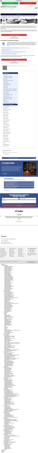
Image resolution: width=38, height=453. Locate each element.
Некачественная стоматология (9, 416)
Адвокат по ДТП (7, 337)
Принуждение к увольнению (9, 380)
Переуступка (6, 366)
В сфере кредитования (8, 322)
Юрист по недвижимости (3, 251)
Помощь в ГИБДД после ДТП (7, 84)
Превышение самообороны (9, 324)
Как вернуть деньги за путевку (9, 292)
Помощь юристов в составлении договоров (11, 393)
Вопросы (3, 451)
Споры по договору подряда (9, 391)
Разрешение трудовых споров (9, 384)
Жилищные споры (5, 112)
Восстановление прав (8, 287)
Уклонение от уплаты (8, 271)
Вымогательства (7, 329)
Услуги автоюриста (2, 249)
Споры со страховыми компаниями (7, 94)
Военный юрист (20, 251)
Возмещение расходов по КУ (9, 363)
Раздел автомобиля (7, 281)
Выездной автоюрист (6, 101)
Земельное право (5, 118)
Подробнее (5, 173)
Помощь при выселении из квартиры (10, 359)
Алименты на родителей (8, 276)
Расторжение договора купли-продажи (10, 395)
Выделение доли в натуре (8, 399)
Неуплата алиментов (8, 273)
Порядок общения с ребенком (9, 278)
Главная (3, 5)
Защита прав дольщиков (8, 369)
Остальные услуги (5, 443)
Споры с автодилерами (8, 351)
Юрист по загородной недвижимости (10, 355)
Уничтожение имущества (8, 316)
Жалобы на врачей (7, 300)
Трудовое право (5, 115)
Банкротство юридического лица (9, 426)
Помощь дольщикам (20, 249)
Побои (5, 328)
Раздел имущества (7, 283)
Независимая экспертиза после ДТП (8, 80)
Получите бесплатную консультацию (14, 59)
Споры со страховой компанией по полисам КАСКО (10, 90)
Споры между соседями (8, 398)
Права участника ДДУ (8, 368)
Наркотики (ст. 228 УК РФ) (8, 319)
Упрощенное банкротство (8, 428)
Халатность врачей (7, 331)
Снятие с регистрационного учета (9, 352)
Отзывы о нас (4, 450)
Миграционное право (6, 133)
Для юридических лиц (6, 144)
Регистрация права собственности (10, 356)
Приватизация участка (8, 401)
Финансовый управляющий (9, 429)
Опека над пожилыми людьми (9, 439)
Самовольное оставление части (9, 425)
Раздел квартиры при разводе (9, 280)
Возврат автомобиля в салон (9, 306)
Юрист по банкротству (6, 124)
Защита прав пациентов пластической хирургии (12, 303)
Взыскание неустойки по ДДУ (9, 375)
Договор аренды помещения (9, 392)
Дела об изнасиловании (8, 318)
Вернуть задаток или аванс (9, 309)
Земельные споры (7, 400)
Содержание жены (7, 272)
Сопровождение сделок (8, 431)
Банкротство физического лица (9, 427)
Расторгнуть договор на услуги (9, 302)
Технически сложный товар (9, 305)
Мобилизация (7, 423)
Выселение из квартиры (8, 354)
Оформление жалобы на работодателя (10, 385)
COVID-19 (1, 257)
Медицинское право (6, 121)
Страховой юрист (5, 127)
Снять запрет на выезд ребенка (9, 277)
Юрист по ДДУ (7, 374)
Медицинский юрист (8, 298)
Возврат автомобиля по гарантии (9, 347)
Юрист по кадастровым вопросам (10, 403)
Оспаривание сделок (8, 432)
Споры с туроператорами (8, 293)
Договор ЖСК (7, 377)
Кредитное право (5, 135)
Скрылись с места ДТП (6, 83)
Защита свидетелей (7, 325)
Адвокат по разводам (8, 269)
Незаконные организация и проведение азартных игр (12, 330)
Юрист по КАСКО (5, 87)
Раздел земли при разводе (8, 279)
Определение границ (8, 402)
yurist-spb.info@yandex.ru (32, 253)
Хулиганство (6, 327)
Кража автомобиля (7, 333)
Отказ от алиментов (7, 274)
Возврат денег (7, 301)
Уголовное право (5, 110)
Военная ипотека (7, 418)
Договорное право (11, 250)
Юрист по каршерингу (8, 346)
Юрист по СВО (7, 424)
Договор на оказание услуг (8, 389)
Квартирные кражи (7, 315)
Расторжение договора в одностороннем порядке (12, 394)
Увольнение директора (8, 381)
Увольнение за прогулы (8, 379)
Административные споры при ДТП (8, 77)
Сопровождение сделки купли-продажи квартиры (12, 358)
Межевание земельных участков (9, 404)
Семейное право (5, 107)
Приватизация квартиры (8, 408)
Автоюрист (6, 5)
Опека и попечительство (6, 129)
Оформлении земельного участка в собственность (12, 409)
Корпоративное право (6, 430)
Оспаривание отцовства (8, 286)
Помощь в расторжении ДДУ (9, 373)
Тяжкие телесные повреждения (9, 332)
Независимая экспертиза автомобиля (8, 6)
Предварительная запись (10, 3)
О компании (3, 449)
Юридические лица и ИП (8, 433)
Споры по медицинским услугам (9, 295)
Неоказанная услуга (7, 308)
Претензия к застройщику (8, 371)
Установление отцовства (8, 288)
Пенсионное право (5, 138)
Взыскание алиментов (8, 275)
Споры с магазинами (8, 304)
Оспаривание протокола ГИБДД (7, 76)
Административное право (7, 132)
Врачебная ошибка (7, 299)
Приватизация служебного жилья (9, 362)
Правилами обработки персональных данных (18, 203)
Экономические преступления (9, 317)
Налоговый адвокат (6, 139)
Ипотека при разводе (8, 285)
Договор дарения (7, 390)
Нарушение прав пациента (8, 415)
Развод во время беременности (9, 266)
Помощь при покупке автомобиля (7, 97)
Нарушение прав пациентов (9, 296)
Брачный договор (7, 290)
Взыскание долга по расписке (9, 442)
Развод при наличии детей (8, 268)
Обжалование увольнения (8, 386)
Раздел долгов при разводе (9, 282)
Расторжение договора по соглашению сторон (11, 396)
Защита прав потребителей (7, 109)
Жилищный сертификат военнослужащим (11, 419)
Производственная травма (8, 387)
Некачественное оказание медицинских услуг (11, 297)
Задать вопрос (6, 190)
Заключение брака (7, 289)
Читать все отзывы (19, 221)
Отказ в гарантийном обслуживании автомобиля (12, 349)
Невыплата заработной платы (9, 382)
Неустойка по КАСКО (6, 93)
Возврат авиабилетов (8, 294)
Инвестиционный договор (8, 376)
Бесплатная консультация (27, 3)
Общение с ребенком (8, 270)
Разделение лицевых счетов (9, 365)
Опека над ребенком (8, 440)
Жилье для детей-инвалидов (9, 361)
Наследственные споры (6, 141)
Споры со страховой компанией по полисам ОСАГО (12, 342)
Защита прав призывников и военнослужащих (11, 420)
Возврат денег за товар (8, 307)
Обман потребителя (7, 310)
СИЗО (5, 326)
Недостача (6, 388)
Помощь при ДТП (7, 335)
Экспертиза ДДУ (7, 372)
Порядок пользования (8, 284)
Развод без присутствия (8, 267)
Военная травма (7, 421)
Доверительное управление (9, 410)
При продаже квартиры (8, 320)
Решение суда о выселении (9, 364)
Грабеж (6, 313)
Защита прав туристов (8, 291)
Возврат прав (5, 100)
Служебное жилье (7, 422)
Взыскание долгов (5, 130)
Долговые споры (5, 136)
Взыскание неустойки (8, 370)
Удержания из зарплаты (8, 383)
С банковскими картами (8, 321)
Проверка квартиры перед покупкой (10, 357)
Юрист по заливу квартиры (8, 353)
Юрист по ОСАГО (7, 436)
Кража (6, 314)
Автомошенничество (8, 323)
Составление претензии (8, 311)
